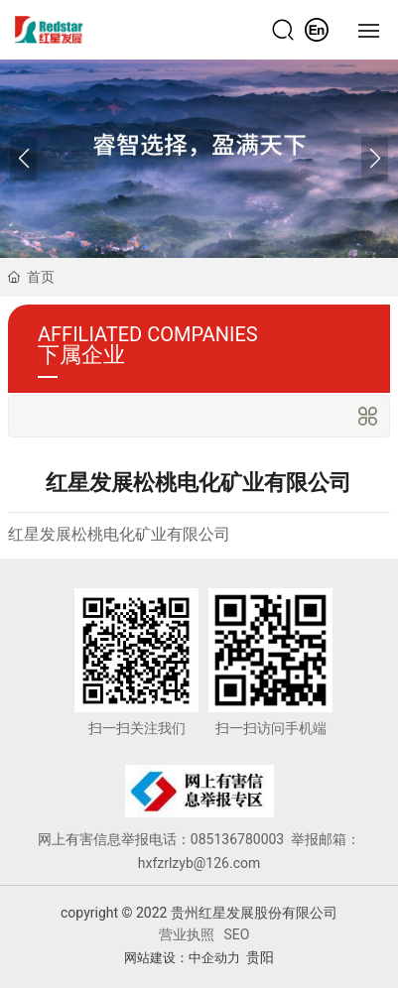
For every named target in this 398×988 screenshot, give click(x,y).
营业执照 (186, 934)
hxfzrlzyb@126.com (199, 863)
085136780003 (239, 839)
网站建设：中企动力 (182, 957)
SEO (237, 934)
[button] (374, 159)
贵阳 (260, 957)
